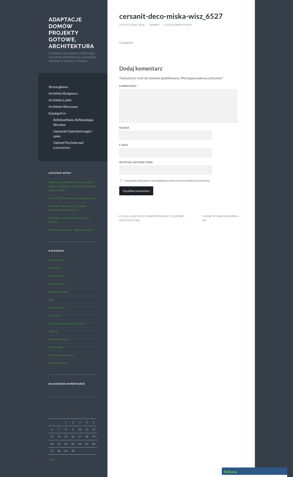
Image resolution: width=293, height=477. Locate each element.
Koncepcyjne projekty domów (67, 323)
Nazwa (124, 127)
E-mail (124, 144)
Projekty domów (59, 339)
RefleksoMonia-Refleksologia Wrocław (73, 122)
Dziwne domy (57, 307)
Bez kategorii (57, 283)
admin (154, 24)
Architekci (55, 268)
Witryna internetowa (136, 162)
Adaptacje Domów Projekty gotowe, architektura (71, 32)
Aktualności (56, 260)
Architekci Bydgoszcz (63, 93)
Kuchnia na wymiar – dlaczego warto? (71, 230)
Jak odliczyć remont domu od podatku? (72, 198)
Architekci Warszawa (63, 107)
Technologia (56, 347)
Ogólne (53, 331)
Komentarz (128, 86)
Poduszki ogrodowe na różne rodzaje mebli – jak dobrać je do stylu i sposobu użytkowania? (72, 186)
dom (51, 299)
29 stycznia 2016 (132, 24)
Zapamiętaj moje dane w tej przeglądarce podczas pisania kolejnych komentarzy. (167, 180)
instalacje (55, 315)
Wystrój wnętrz (58, 363)
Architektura (56, 275)
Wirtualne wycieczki (61, 355)
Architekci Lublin (60, 100)
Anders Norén (227, 216)
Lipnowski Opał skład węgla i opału (72, 133)
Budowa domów (58, 291)
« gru (52, 459)
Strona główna (58, 87)
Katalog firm (57, 113)
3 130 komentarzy (178, 24)
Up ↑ (205, 220)
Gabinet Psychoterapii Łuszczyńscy (68, 145)
